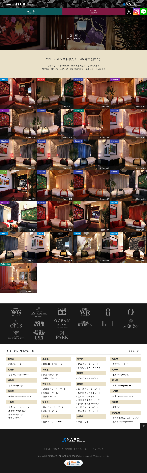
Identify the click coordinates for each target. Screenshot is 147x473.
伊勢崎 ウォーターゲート (19, 396)
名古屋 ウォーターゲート (89, 389)
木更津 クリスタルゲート (19, 411)
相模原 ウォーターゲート (54, 389)
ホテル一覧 (134, 351)
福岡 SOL (117, 407)
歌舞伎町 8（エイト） (53, 364)
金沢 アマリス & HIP (52, 422)
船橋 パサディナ (15, 414)
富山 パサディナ (50, 411)
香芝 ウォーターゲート (123, 364)
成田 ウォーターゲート (18, 407)
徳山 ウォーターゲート (123, 396)
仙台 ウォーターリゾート (19, 375)
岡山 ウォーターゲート (123, 385)
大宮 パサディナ (50, 375)
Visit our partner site (101, 456)
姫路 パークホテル (121, 375)
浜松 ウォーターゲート (88, 378)
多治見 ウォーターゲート (89, 367)
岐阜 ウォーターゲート (88, 364)
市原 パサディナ (15, 418)
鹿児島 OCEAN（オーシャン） (126, 418)
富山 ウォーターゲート (53, 407)
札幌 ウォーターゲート (18, 364)
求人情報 (68, 449)
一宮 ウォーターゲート (88, 407)
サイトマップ (98, 449)
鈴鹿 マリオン (84, 422)
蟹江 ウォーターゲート (88, 411)
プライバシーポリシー (82, 449)
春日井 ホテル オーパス (88, 404)
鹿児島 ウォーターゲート (124, 422)
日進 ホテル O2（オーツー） (91, 400)
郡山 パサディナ (15, 385)
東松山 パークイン (51, 378)
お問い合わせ (58, 449)
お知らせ (47, 449)
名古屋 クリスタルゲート (89, 393)
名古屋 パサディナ (86, 396)
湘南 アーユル (49, 396)
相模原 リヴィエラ (51, 393)
